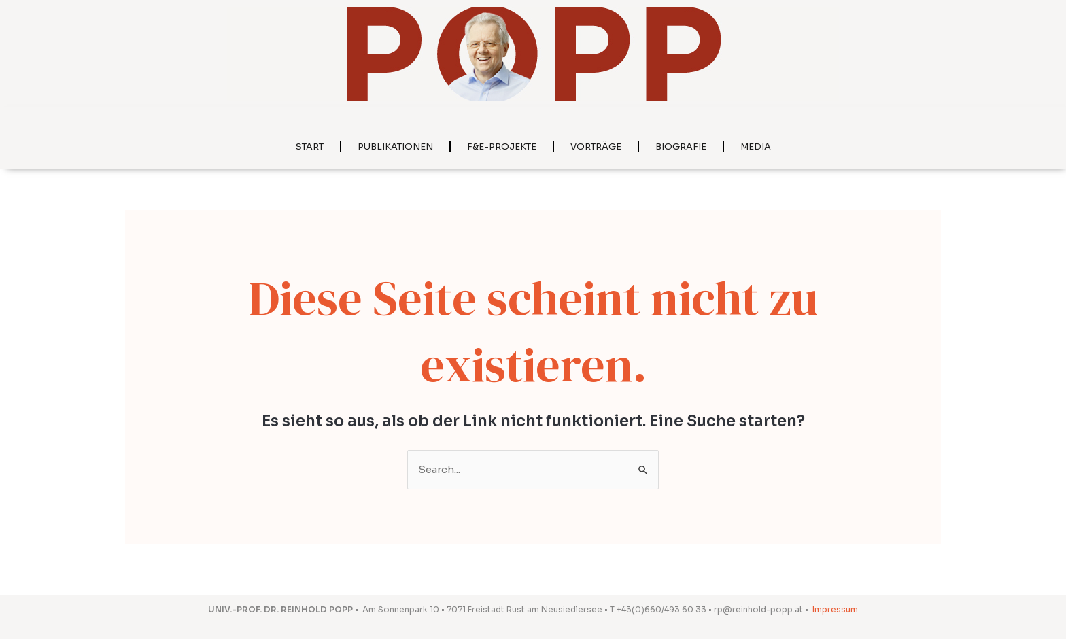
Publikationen (395, 146)
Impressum (835, 609)
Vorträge (595, 146)
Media (755, 146)
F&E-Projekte (501, 146)
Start (310, 146)
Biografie (680, 146)
